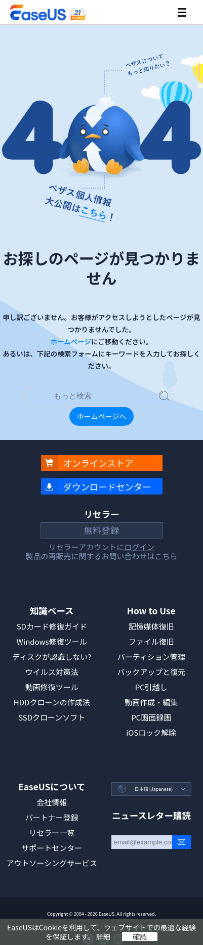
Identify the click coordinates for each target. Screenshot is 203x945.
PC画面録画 (151, 717)
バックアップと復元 (151, 671)
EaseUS (47, 12)
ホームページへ (101, 416)
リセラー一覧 (51, 832)
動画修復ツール (51, 687)
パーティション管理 (151, 656)
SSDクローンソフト (51, 717)
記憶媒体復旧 (151, 626)
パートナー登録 (51, 817)
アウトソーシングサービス (51, 863)
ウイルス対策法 (51, 671)
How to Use (151, 610)
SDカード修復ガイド (52, 626)
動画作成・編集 (151, 702)
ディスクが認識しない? (51, 656)
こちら (166, 556)
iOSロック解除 (151, 732)
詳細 (103, 936)
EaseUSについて (51, 786)
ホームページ (71, 341)
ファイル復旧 (151, 641)
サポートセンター (51, 847)
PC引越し (151, 687)
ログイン (139, 547)
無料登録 (101, 530)
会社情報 (51, 802)
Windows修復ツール (52, 641)
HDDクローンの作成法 (52, 702)
